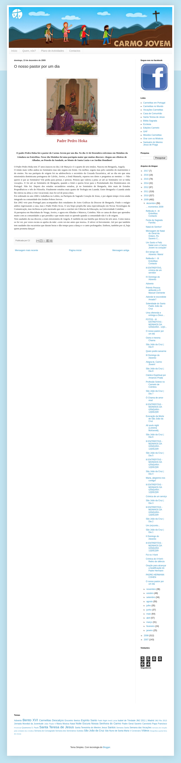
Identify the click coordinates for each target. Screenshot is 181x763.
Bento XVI (30, 720)
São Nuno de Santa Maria (117, 731)
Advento (150, 283)
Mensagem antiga (120, 250)
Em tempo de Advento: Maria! (154, 253)
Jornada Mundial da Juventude (28, 723)
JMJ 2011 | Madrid (145, 720)
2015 (146, 179)
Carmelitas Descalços (51, 720)
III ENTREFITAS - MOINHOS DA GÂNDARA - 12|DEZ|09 (154, 408)
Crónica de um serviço (156, 496)
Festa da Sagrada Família (154, 221)
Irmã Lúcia (112, 720)
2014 (146, 183)
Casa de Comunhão (152, 113)
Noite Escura (83, 723)
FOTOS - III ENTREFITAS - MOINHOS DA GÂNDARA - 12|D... (156, 323)
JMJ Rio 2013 (161, 720)
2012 (146, 187)
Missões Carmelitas (152, 135)
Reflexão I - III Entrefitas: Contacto (152, 261)
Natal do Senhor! (154, 227)
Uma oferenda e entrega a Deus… (155, 314)
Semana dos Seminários (65, 731)
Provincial (17, 728)
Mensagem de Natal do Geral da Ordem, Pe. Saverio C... (155, 235)
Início (14, 50)
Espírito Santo (89, 720)
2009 (146, 199)
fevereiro (150, 626)
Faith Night (102, 720)
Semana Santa (122, 728)
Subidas (80, 731)
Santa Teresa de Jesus (154, 117)
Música (66, 723)
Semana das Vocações (140, 727)
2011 (146, 191)
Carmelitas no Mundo (153, 106)
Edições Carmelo (151, 128)
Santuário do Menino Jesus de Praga (153, 143)
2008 (146, 635)
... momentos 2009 (154, 207)
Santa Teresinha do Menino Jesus (91, 727)
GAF (145, 131)
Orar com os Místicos (153, 138)
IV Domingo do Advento (153, 278)
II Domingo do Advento (152, 537)
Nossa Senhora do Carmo (106, 723)
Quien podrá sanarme (156, 351)
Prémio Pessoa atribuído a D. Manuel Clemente (155, 290)
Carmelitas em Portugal (154, 103)
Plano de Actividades (52, 50)
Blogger (106, 747)
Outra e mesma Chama (153, 339)
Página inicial (75, 250)
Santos (112, 727)
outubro (150, 593)
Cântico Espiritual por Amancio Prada (156, 376)
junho (149, 610)
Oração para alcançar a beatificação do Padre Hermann (156, 568)
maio (148, 614)
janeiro (149, 630)
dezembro (151, 203)
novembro (151, 589)
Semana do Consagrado (44, 731)
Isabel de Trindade (126, 720)
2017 (146, 171)
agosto (149, 601)
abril (148, 618)
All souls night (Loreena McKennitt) (152, 428)
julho (148, 605)
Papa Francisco (159, 723)
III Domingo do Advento (153, 356)
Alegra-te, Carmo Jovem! (154, 363)
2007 (146, 639)
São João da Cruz (94, 730)
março (149, 622)
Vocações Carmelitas (153, 110)
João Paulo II (50, 724)
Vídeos (145, 730)
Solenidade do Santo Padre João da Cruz (155, 306)
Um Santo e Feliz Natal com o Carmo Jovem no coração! (156, 245)
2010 (146, 195)
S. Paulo (35, 728)
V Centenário (135, 731)
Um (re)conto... (153, 525)
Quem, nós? (29, 50)
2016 (146, 175)
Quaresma (26, 728)
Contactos (74, 50)
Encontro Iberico (72, 720)
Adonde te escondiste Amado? (156, 298)
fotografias (154, 731)
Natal (72, 723)
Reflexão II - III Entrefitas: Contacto (153, 213)
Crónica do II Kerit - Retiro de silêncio (155, 560)
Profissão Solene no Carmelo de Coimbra (155, 384)
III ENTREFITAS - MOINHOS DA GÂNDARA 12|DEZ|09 (154, 547)
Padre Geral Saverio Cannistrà (136, 723)
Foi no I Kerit (152, 555)
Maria (59, 723)
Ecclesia (147, 124)
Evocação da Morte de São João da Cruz (155, 419)
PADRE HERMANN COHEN (155, 575)
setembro (151, 597)
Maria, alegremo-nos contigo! (155, 479)
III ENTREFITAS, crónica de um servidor (154, 270)
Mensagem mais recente (26, 250)
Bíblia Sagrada (150, 121)
